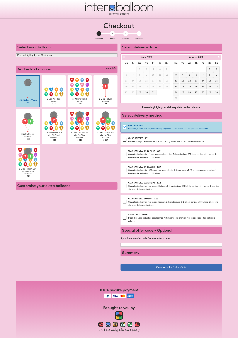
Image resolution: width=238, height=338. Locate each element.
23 (216, 86)
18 (183, 86)
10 (176, 81)
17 (176, 86)
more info (111, 68)
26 (189, 92)
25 (183, 92)
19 (189, 86)
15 (210, 81)
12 (189, 81)
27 (196, 92)
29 (140, 92)
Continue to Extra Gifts (171, 267)
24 (176, 92)
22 (210, 86)
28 (203, 92)
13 (196, 81)
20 (196, 86)
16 (216, 81)
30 (146, 92)
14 (203, 81)
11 (183, 81)
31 (153, 92)
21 (203, 86)
